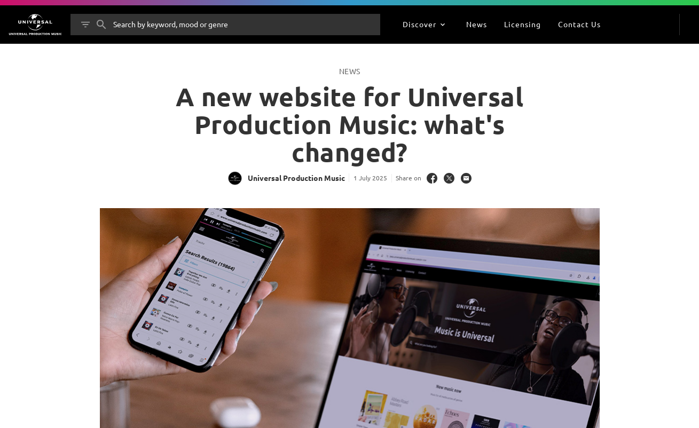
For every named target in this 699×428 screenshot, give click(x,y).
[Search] (101, 24)
